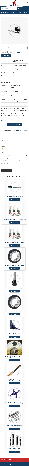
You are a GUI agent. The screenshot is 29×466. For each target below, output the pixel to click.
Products (7, 12)
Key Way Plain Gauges (14, 380)
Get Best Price (6, 55)
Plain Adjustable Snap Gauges (14, 357)
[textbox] (11, 52)
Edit (18, 52)
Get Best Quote (14, 199)
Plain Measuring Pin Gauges (14, 426)
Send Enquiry (15, 464)
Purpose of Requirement (6, 158)
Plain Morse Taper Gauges (15, 196)
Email (2, 140)
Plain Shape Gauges (14, 448)
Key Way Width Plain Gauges (14, 288)
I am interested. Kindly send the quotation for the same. (14, 166)
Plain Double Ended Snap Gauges (14, 403)
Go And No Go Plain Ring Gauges (14, 265)
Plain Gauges (13, 12)
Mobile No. (3, 146)
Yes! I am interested (14, 124)
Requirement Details (5, 163)
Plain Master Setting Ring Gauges (14, 311)
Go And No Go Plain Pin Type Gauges (15, 219)
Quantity (2, 152)
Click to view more (5, 75)
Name (2, 134)
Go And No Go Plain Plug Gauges (14, 242)
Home (2, 12)
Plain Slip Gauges (14, 334)
